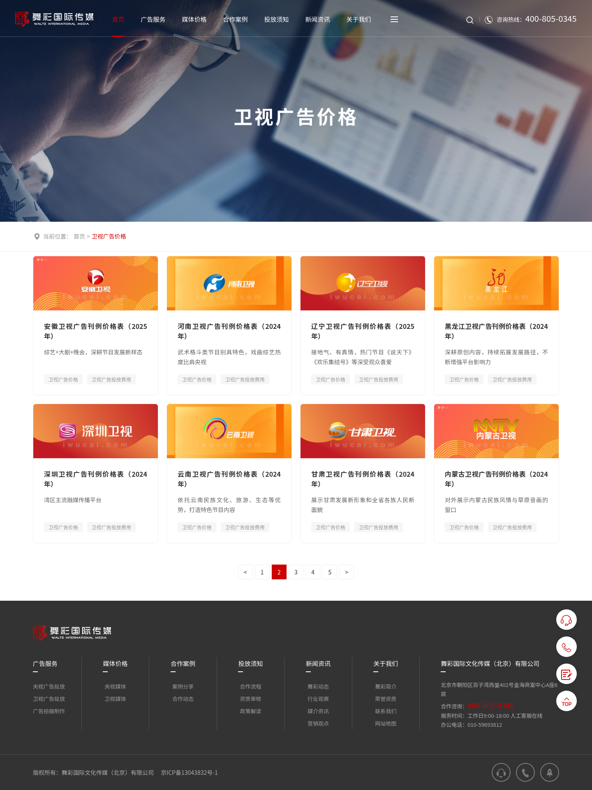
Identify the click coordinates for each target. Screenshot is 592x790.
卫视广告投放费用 (111, 379)
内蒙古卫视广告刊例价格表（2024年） (496, 479)
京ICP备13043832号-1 (189, 772)
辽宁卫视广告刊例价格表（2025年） (362, 331)
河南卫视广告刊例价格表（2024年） (229, 331)
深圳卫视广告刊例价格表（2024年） (95, 479)
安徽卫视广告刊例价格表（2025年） (95, 331)
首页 (79, 236)
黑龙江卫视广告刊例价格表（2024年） (496, 331)
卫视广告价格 (109, 236)
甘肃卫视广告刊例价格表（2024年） (362, 479)
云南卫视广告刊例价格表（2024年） (229, 479)
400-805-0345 (490, 705)
